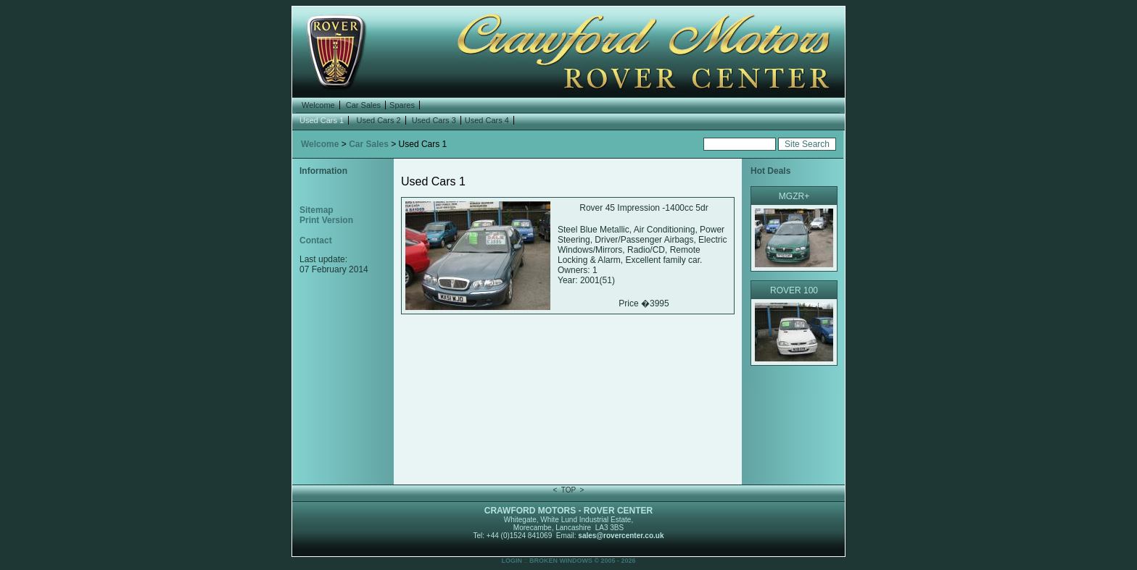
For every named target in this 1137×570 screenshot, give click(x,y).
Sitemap (316, 210)
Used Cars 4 (487, 120)
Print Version (326, 220)
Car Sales (363, 105)
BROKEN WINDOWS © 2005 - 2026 (582, 560)
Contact (315, 240)
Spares (402, 105)
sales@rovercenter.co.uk (620, 536)
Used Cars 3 (434, 120)
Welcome (318, 105)
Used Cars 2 (378, 120)
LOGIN (511, 560)
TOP (568, 490)
